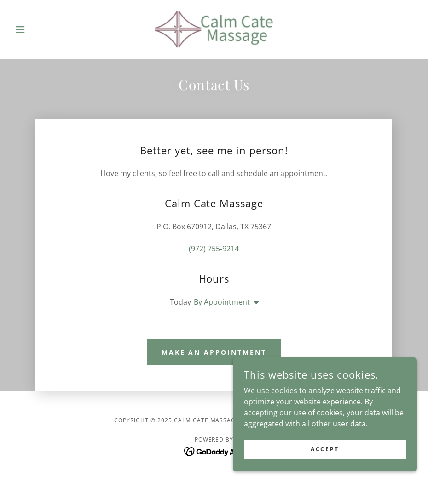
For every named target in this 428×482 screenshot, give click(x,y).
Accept (325, 449)
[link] (214, 29)
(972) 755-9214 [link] (214, 249)
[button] (41, 29)
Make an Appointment (214, 352)
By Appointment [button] (222, 302)
